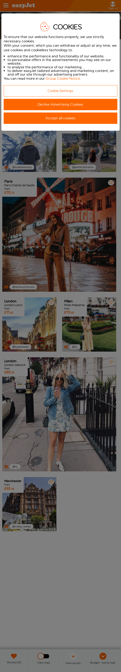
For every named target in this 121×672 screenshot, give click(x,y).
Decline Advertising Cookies (60, 104)
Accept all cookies (60, 118)
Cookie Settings (60, 91)
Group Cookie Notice (63, 78)
